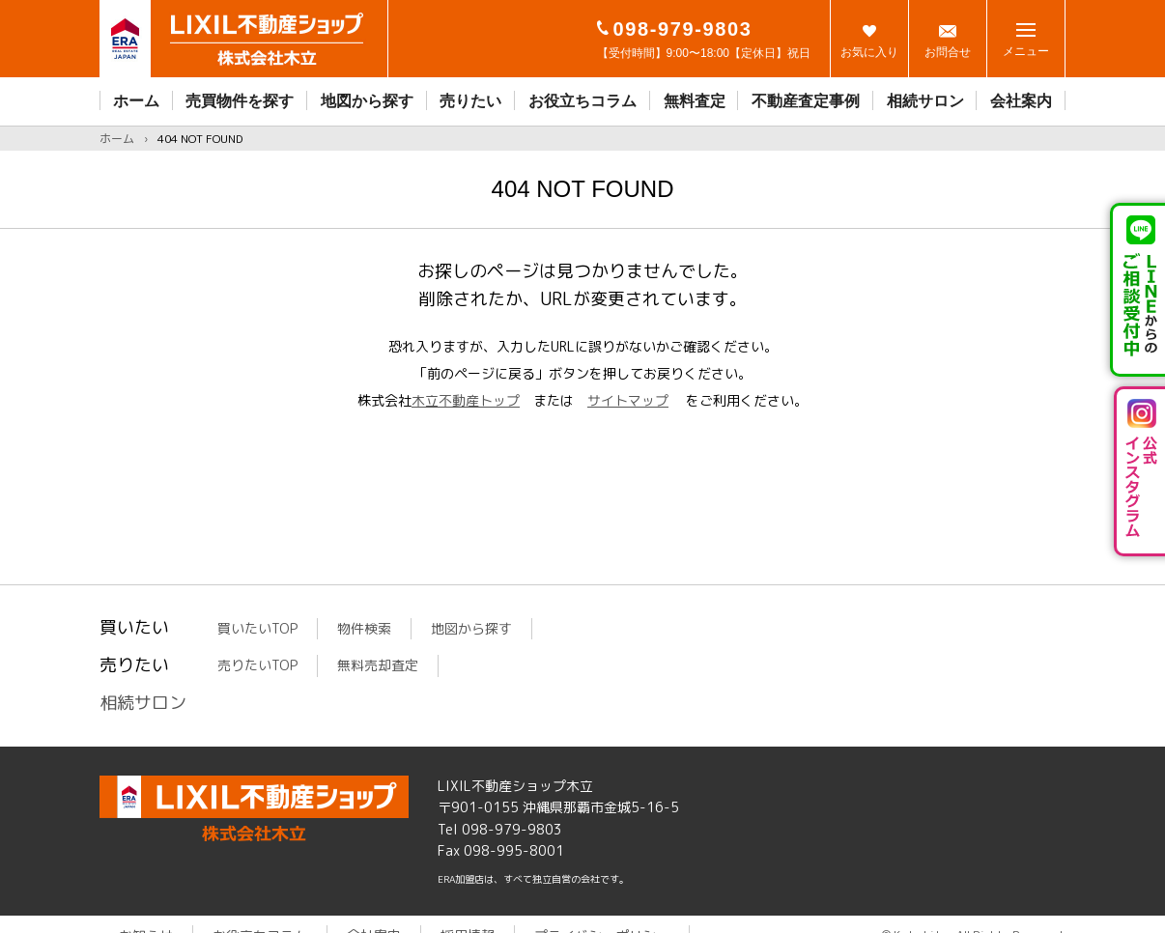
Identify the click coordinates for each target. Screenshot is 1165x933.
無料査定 (694, 101)
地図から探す (367, 101)
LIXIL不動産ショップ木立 (254, 808)
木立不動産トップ (466, 400)
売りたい (470, 101)
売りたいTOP (257, 665)
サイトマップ (627, 400)
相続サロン (925, 101)
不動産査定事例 (806, 101)
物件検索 (364, 628)
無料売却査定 (377, 665)
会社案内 (1021, 101)
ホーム (136, 101)
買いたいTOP (257, 628)
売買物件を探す (239, 101)
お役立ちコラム (582, 101)
